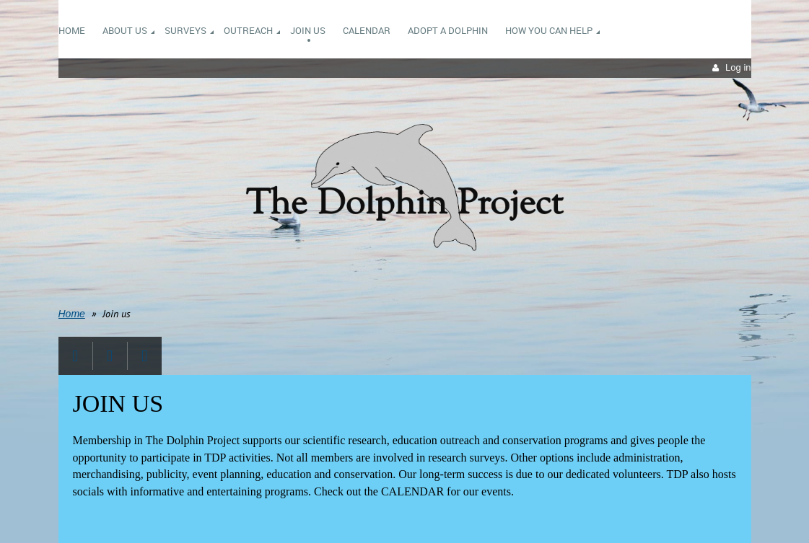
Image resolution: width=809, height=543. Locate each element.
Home (71, 313)
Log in (738, 67)
